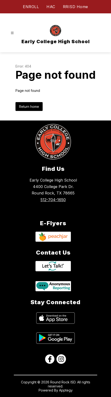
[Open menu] (12, 33)
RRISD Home (75, 6)
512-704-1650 (53, 199)
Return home (29, 106)
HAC (50, 6)
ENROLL (31, 6)
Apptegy (66, 390)
